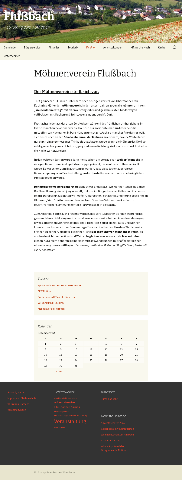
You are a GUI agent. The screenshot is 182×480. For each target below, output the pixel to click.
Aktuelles (54, 47)
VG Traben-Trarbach (18, 404)
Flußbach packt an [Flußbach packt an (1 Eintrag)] (62, 411)
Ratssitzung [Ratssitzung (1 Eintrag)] (82, 415)
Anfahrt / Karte (16, 392)
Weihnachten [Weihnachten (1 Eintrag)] (59, 427)
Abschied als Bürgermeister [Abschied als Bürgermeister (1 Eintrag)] (65, 398)
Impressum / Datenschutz (22, 398)
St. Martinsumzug (110, 440)
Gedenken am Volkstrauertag (117, 428)
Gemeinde (10, 47)
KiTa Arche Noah (140, 47)
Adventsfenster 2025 (113, 423)
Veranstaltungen (112, 47)
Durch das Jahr (109, 399)
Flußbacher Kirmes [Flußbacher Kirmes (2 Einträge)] (67, 407)
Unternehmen (12, 56)
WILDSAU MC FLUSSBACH (51, 303)
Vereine (90, 47)
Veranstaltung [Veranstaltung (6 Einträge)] (70, 421)
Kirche (161, 47)
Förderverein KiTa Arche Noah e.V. (56, 297)
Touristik (73, 47)
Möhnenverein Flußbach (51, 308)
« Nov (59, 371)
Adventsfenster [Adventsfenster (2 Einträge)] (64, 402)
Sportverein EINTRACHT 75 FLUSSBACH (59, 285)
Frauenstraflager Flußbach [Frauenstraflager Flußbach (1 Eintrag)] (65, 415)
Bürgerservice (32, 47)
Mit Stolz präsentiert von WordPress (54, 472)
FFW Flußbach (45, 291)
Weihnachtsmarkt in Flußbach (117, 434)
